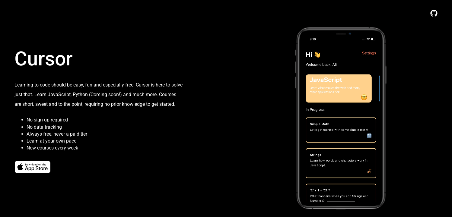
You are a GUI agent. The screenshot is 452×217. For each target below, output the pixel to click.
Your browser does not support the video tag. (341, 120)
